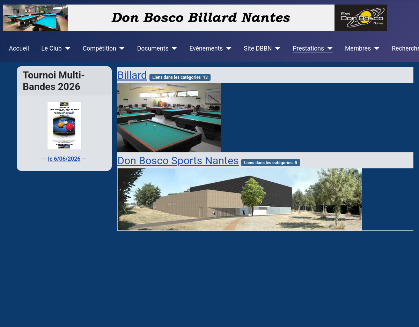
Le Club (51, 48)
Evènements (206, 48)
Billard (132, 75)
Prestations (308, 48)
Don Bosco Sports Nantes (178, 160)
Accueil (19, 48)
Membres (358, 48)
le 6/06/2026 (64, 158)
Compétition (99, 48)
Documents (153, 48)
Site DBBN (258, 48)
